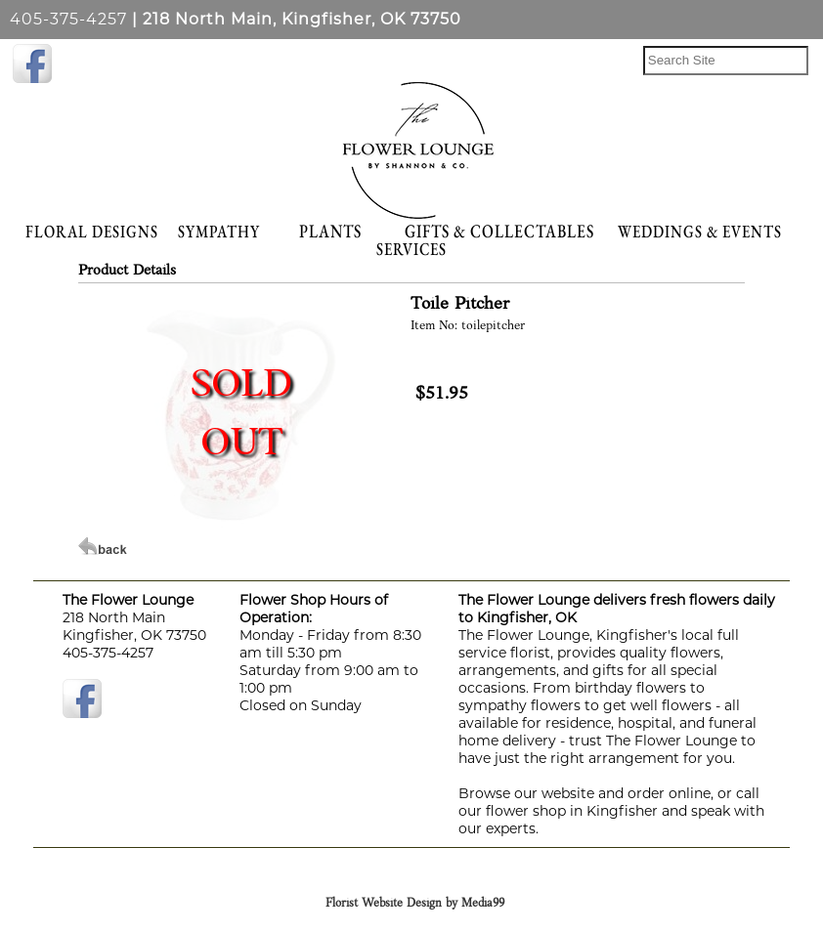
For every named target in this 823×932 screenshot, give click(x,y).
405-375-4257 (68, 19)
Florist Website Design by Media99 (414, 904)
